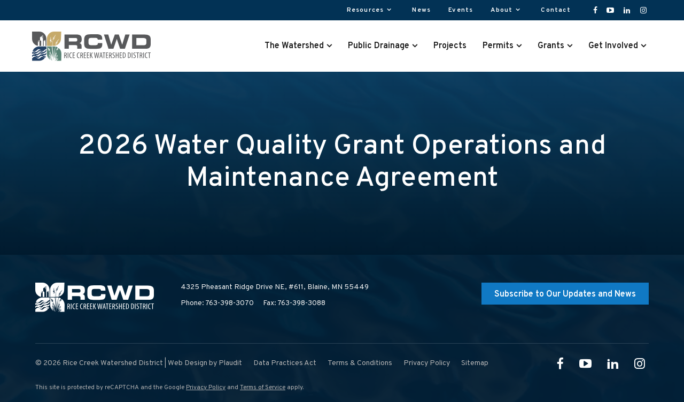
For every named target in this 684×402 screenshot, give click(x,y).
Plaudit (230, 363)
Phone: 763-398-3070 (217, 303)
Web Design (187, 363)
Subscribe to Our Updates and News (565, 294)
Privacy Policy (206, 387)
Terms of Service (262, 387)
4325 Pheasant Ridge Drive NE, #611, (275, 287)
